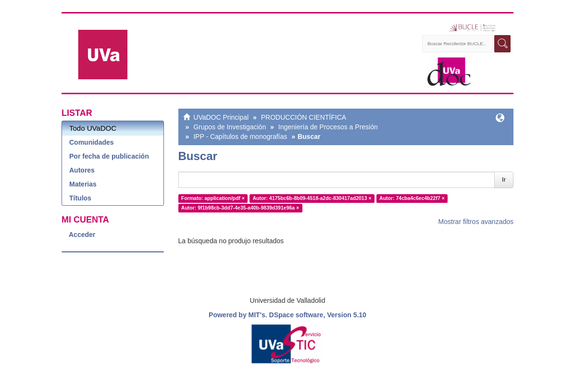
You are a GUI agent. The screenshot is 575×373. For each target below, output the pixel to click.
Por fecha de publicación (109, 156)
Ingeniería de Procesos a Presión (328, 127)
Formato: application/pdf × (213, 198)
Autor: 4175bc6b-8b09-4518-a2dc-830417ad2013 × (311, 198)
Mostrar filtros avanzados (475, 221)
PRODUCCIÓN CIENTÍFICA (303, 117)
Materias (83, 184)
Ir (504, 179)
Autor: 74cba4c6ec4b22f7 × (412, 198)
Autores (82, 170)
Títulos (80, 198)
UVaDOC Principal (221, 117)
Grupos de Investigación (229, 127)
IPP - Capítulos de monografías (240, 136)
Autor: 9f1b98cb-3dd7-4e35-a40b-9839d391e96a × (240, 208)
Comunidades (91, 142)
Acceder (82, 234)
